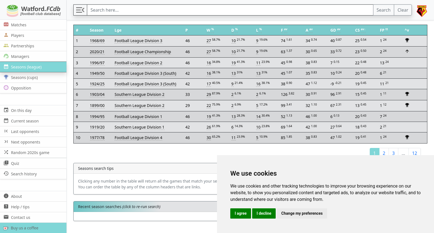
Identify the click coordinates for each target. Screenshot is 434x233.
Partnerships (18, 45)
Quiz (10, 163)
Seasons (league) (22, 67)
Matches (14, 24)
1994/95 (97, 116)
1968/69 (97, 40)
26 (208, 127)
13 (233, 73)
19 (233, 62)
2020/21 (97, 51)
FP (382, 30)
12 (414, 153)
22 (208, 105)
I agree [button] (241, 213)
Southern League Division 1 (139, 127)
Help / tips (16, 206)
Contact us (16, 217)
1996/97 (97, 62)
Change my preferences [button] (301, 213)
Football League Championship (143, 51)
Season (97, 30)
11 (258, 62)
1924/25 (97, 83)
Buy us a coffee (19, 228)
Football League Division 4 (138, 137)
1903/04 (97, 94)
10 (233, 40)
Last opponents (20, 131)
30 (208, 137)
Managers (15, 56)
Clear (402, 10)
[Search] (230, 10)
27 (208, 40)
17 (208, 83)
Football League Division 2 (138, 62)
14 (258, 116)
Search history (19, 173)
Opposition (16, 88)
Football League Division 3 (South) (145, 73)
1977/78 (97, 137)
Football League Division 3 (138, 40)
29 (208, 94)
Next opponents (21, 142)
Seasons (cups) (20, 77)
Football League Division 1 (138, 116)
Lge (118, 30)
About (12, 196)
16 (208, 62)
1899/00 (97, 105)
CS (357, 30)
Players (13, 35)
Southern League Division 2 (139, 94)
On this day (17, 110)
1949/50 (97, 73)
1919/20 (97, 127)
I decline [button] (264, 213)
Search (384, 10)
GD (333, 30)
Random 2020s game (26, 152)
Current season (20, 121)
